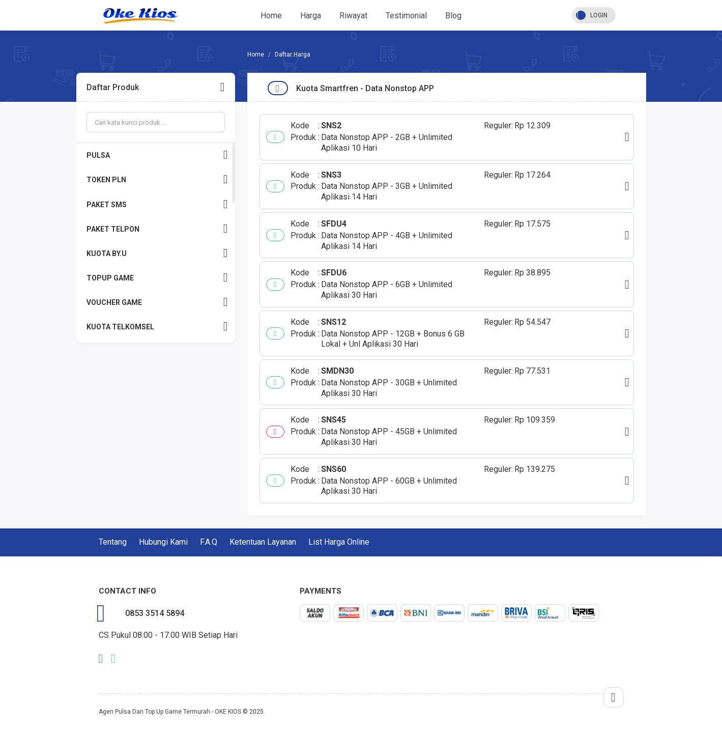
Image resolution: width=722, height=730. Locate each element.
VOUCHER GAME (157, 302)
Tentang (113, 542)
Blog (453, 15)
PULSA (157, 155)
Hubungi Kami (163, 542)
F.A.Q (208, 542)
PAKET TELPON (157, 229)
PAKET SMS (157, 204)
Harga (310, 15)
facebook (101, 659)
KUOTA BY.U (157, 253)
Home (271, 15)
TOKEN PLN (157, 179)
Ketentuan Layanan (262, 542)
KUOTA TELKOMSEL (157, 326)
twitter (113, 659)
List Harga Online (338, 542)
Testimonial (406, 15)
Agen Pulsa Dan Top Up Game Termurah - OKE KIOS (170, 711)
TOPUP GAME (157, 278)
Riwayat (353, 15)
